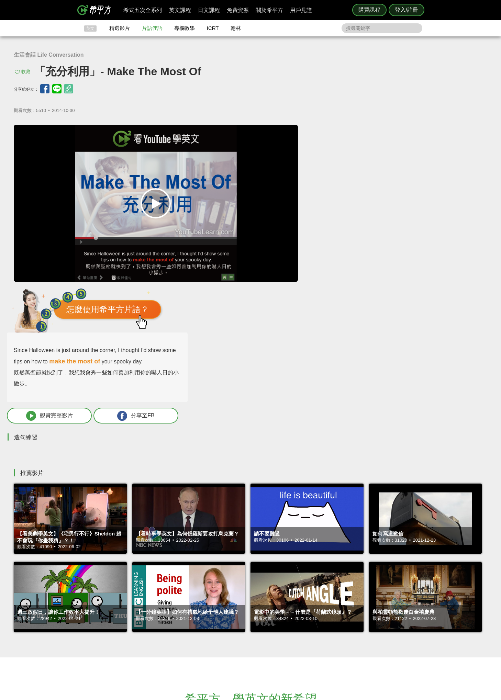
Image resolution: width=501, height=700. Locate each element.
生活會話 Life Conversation (49, 55)
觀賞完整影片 (349, 252)
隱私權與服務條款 (333, 610)
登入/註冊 (406, 10)
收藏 (25, 71)
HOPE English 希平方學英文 (192, 569)
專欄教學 (184, 28)
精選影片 (119, 28)
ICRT (213, 28)
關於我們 (292, 622)
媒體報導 (292, 628)
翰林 (236, 28)
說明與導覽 (326, 616)
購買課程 (369, 10)
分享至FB (435, 252)
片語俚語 (152, 28)
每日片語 (259, 622)
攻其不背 (259, 610)
